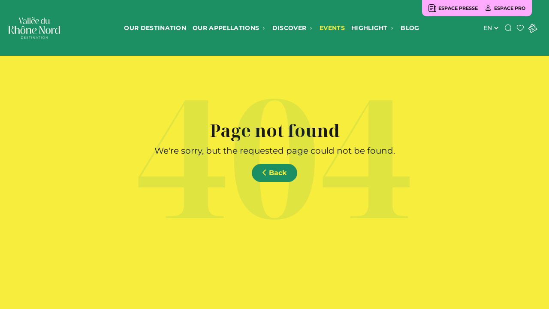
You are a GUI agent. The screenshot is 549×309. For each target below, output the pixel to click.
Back (274, 173)
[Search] (508, 28)
